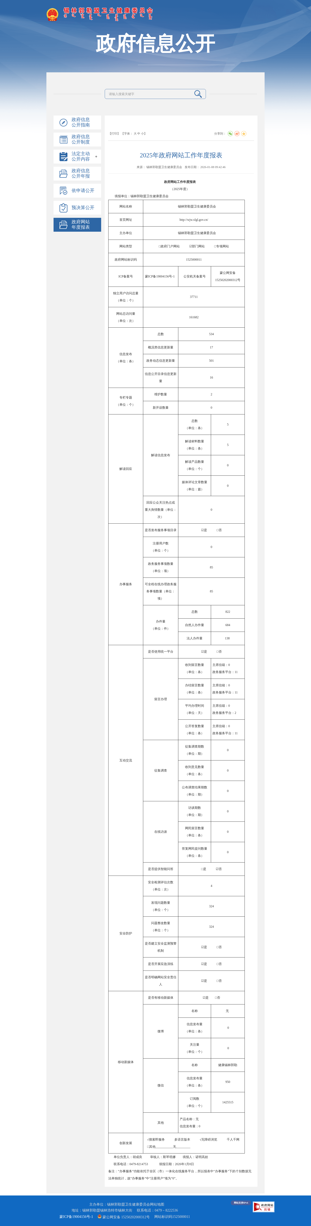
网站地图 (157, 1204)
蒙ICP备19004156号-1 (76, 1217)
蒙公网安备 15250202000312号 (124, 1217)
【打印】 (114, 133)
